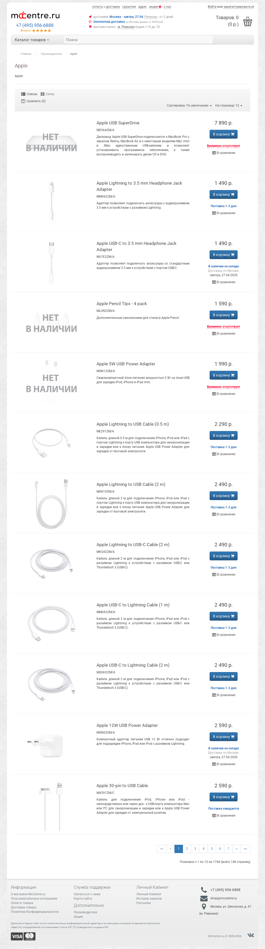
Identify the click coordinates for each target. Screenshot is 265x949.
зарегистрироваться (239, 7)
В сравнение (223, 153)
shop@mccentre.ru (223, 898)
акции (155, 7)
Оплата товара (22, 903)
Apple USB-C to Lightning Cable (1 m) (133, 604)
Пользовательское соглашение (34, 898)
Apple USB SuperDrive (118, 122)
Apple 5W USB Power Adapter (126, 363)
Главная (26, 54)
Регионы (150, 17)
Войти (212, 7)
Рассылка (143, 903)
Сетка (47, 94)
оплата (97, 7)
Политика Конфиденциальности (35, 912)
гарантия (129, 7)
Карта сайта (83, 898)
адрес (142, 7)
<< (161, 848)
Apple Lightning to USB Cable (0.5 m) (133, 424)
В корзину (223, 134)
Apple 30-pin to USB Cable (122, 785)
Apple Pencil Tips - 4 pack (122, 303)
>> (245, 848)
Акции (78, 916)
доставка (113, 7)
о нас (167, 7)
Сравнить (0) (33, 101)
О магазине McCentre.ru (28, 894)
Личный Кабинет (148, 894)
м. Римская (126, 27)
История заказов (149, 898)
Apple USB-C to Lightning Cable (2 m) (133, 665)
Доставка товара (23, 907)
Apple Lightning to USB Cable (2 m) (131, 484)
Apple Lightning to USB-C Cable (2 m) (133, 544)
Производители (51, 54)
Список (29, 94)
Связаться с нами (87, 894)
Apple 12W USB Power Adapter (127, 725)
